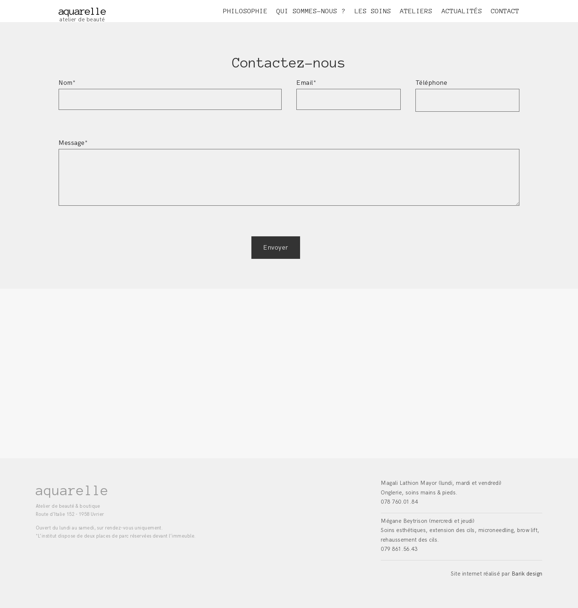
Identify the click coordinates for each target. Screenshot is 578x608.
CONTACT (505, 11)
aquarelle (82, 11)
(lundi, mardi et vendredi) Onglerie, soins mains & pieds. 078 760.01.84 (441, 492)
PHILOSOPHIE (245, 11)
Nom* (170, 91)
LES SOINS (373, 11)
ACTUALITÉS (462, 11)
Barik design (527, 573)
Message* (289, 177)
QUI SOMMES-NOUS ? (310, 11)
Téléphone (467, 91)
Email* (348, 91)
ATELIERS (416, 11)
